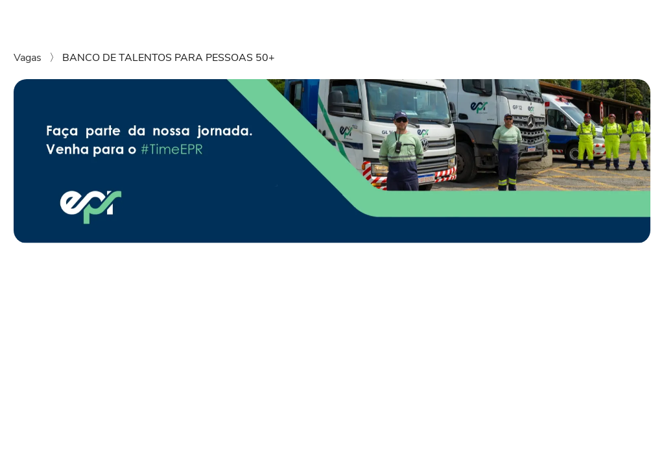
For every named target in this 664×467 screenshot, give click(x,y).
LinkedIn (626, 18)
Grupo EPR (447, 18)
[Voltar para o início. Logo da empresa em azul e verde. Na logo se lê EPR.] (35, 18)
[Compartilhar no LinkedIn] (39, 356)
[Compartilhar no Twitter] (77, 356)
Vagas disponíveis (366, 18)
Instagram (510, 18)
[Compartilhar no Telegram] (95, 356)
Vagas (29, 58)
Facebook (571, 18)
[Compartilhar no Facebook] (58, 356)
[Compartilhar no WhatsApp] (20, 356)
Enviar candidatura (541, 289)
